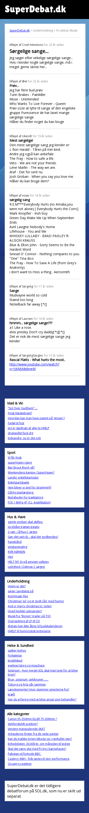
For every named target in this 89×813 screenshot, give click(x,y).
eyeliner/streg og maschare (26, 665)
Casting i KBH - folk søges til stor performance (39, 759)
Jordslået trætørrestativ (23, 527)
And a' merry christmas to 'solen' (30, 606)
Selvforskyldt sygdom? (23, 724)
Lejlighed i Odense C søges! (26, 567)
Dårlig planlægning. (21, 492)
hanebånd (15, 542)
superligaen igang (20, 463)
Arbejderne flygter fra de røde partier (33, 734)
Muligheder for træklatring (25, 497)
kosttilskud (15, 660)
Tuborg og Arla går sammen (27, 684)
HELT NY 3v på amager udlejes (28, 562)
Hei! (10, 557)
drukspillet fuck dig (20, 433)
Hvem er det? (17, 586)
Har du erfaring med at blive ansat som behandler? (42, 699)
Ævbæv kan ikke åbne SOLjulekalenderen (35, 626)
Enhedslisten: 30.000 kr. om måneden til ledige (39, 744)
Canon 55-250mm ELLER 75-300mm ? (32, 719)
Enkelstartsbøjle (18, 482)
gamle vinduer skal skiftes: (25, 522)
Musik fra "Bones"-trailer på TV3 (29, 616)
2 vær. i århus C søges (22, 532)
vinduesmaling (17, 547)
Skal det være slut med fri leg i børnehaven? (37, 749)
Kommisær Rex (18, 596)
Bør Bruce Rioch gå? (21, 467)
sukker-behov (17, 651)
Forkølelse (15, 655)
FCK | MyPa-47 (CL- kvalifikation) (29, 502)
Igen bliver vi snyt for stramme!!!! (29, 487)
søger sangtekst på (20, 591)
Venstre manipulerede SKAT (26, 729)
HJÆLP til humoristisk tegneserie (29, 631)
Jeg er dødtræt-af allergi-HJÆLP (28, 428)
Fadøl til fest (16, 423)
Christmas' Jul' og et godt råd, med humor (36, 601)
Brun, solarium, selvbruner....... (28, 679)
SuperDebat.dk (19, 30)
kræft (11, 694)
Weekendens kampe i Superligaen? (31, 472)
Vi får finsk (15, 458)
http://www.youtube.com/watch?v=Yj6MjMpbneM (34, 366)
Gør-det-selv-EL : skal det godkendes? (33, 537)
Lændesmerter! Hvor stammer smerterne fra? (38, 689)
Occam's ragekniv (20, 764)
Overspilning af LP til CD (24, 621)
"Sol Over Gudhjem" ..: (22, 408)
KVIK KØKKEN (16, 552)
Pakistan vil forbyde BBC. (24, 754)
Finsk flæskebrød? (20, 413)
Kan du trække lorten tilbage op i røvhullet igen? (40, 739)
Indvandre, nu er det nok (24, 438)
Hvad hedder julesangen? (25, 611)
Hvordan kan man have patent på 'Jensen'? (36, 418)
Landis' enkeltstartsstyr (23, 477)
